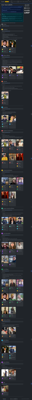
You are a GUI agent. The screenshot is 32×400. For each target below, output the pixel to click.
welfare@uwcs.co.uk (4, 10)
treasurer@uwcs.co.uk (13, 11)
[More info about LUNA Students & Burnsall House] (27, 13)
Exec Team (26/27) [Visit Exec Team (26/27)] (12, 2)
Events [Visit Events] (14, 1)
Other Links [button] (26, 1)
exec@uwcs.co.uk (20, 6)
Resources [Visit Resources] (21, 1)
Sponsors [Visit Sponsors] (24, 1)
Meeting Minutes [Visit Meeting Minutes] (18, 1)
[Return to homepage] (2, 1)
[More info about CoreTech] (27, 8)
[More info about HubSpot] (27, 10)
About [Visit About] (10, 1)
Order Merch (6, 1)
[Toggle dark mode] (30, 1)
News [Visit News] (16, 1)
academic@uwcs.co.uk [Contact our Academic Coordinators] (7, 132)
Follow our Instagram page (6, 20)
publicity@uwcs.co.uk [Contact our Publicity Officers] (7, 321)
